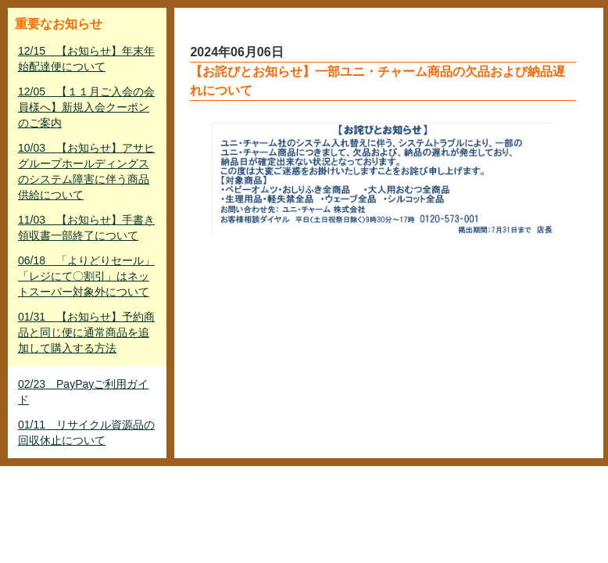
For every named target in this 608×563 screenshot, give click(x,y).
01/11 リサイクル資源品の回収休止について (86, 432)
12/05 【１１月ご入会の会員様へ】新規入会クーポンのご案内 (86, 107)
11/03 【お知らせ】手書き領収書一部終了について (86, 227)
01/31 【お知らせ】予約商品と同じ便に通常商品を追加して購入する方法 (86, 332)
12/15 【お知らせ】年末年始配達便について (86, 59)
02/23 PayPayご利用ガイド (83, 392)
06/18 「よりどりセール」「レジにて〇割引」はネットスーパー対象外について (86, 276)
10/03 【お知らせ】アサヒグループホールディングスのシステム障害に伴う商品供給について (86, 171)
